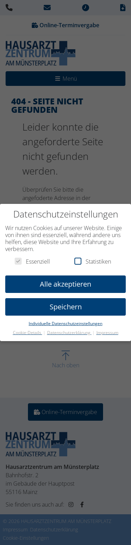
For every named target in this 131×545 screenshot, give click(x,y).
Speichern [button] (66, 306)
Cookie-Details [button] (27, 333)
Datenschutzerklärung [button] (69, 333)
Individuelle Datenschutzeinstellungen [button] (65, 323)
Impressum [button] (107, 333)
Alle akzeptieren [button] (65, 284)
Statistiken (92, 261)
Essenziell (32, 261)
